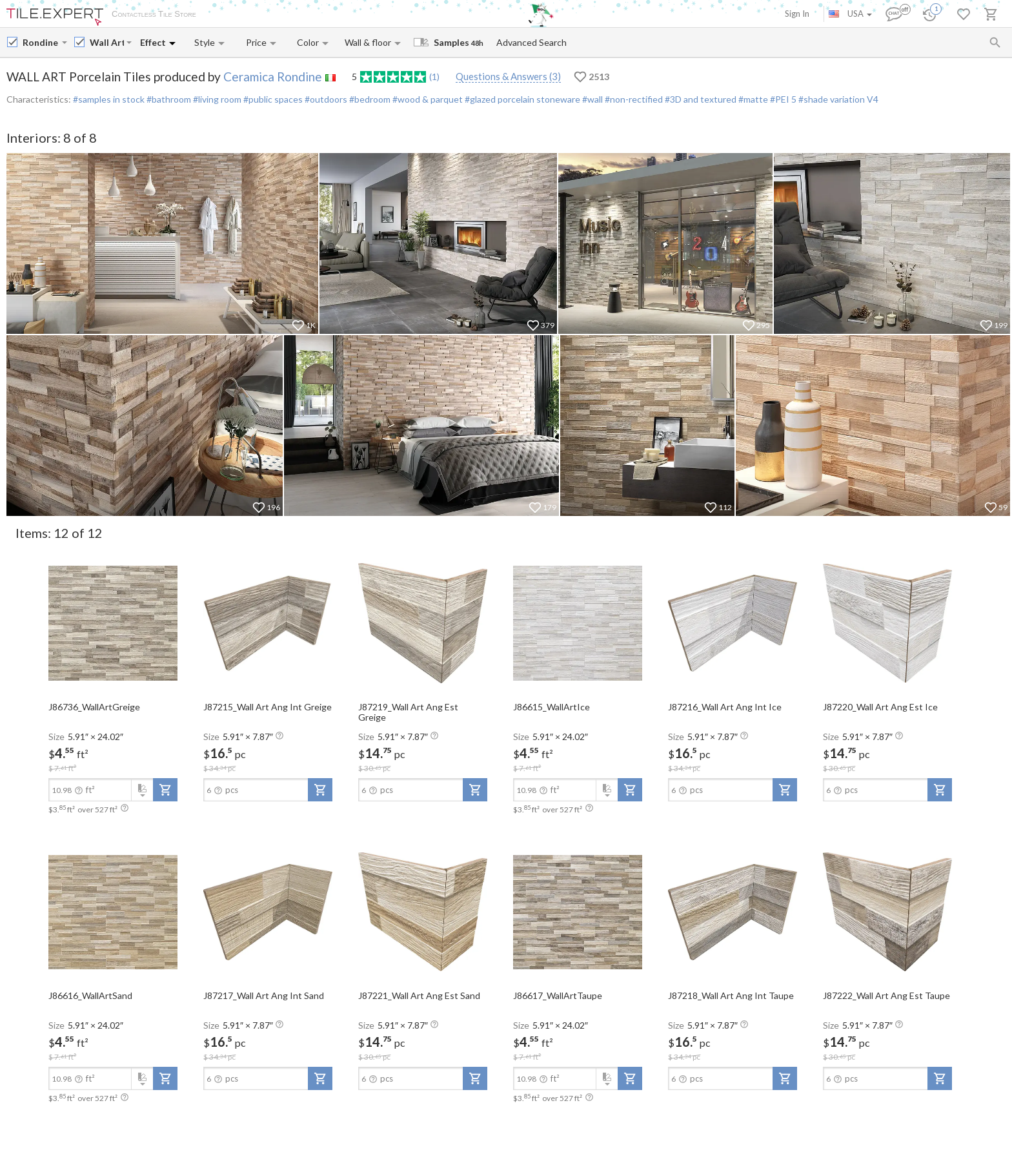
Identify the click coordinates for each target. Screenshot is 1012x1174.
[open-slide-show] (112, 622)
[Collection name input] (106, 42)
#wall (591, 99)
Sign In (797, 13)
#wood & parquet (426, 99)
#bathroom (168, 99)
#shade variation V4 (838, 99)
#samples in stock (109, 99)
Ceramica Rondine (272, 76)
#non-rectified (633, 99)
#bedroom (368, 99)
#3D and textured (699, 99)
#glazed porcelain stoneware (521, 99)
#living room (216, 99)
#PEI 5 (783, 99)
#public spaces (272, 99)
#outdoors (325, 99)
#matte (752, 99)
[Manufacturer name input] (41, 42)
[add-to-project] (165, 789)
